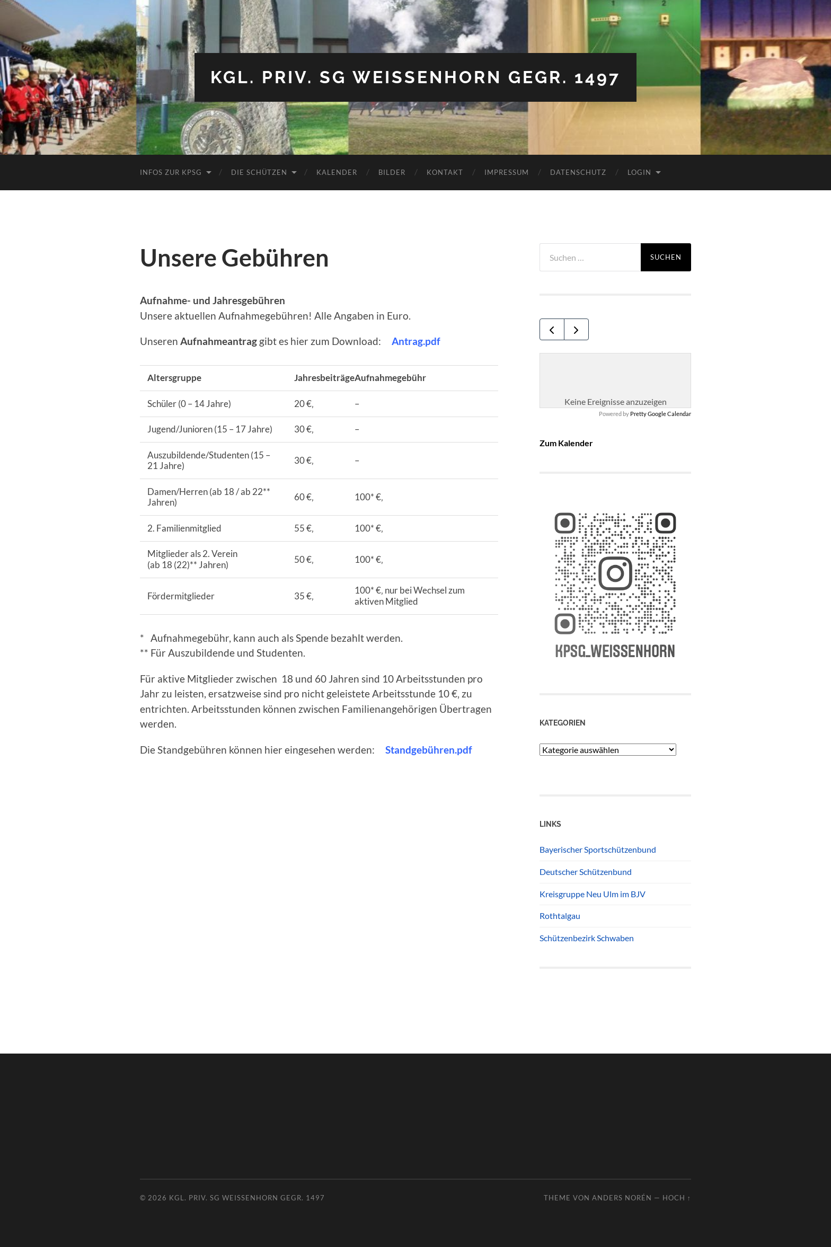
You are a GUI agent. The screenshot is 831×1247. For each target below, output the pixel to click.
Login (639, 172)
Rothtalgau (560, 915)
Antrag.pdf (416, 341)
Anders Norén (622, 1197)
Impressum (506, 172)
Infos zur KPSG (171, 172)
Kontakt (445, 172)
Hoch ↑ (676, 1197)
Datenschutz (578, 172)
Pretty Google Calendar (660, 413)
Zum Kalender (566, 443)
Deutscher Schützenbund (586, 871)
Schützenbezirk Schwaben (587, 938)
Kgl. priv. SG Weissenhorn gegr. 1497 (415, 77)
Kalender (336, 172)
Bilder (391, 172)
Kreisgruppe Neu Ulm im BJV (593, 894)
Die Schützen (259, 172)
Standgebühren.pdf (428, 750)
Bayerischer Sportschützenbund (598, 849)
